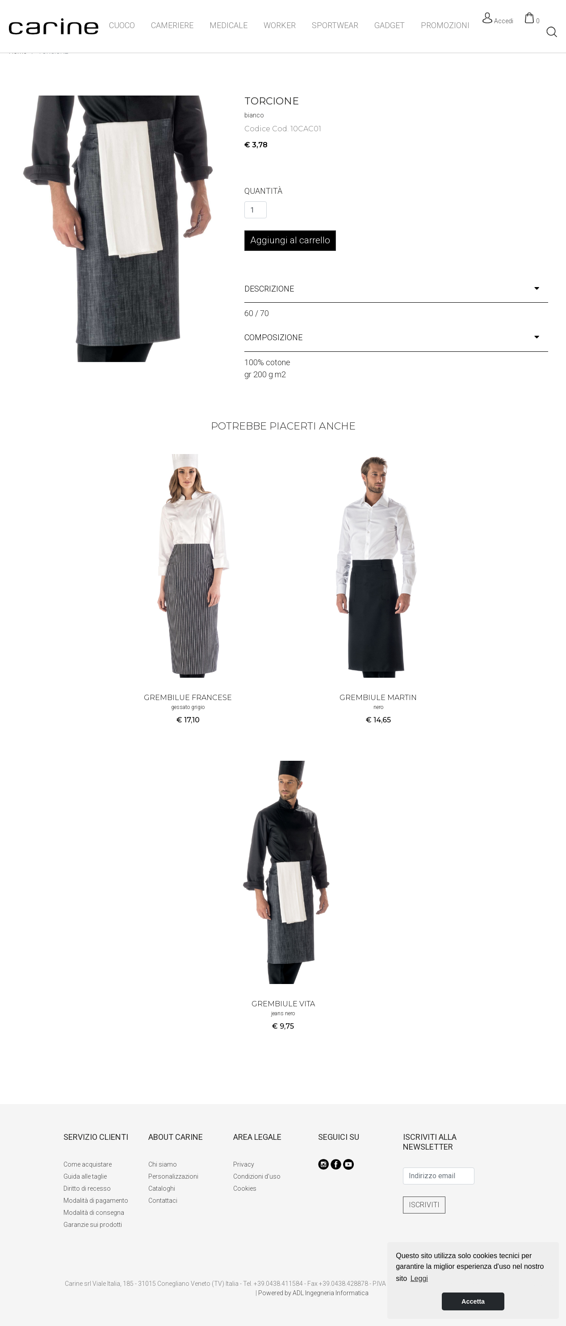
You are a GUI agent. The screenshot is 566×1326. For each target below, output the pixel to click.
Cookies (244, 1188)
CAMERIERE (172, 25)
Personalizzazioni (173, 1176)
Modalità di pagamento (95, 1200)
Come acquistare (87, 1164)
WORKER (280, 25)
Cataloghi (161, 1188)
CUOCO (122, 25)
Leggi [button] (419, 1278)
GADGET (389, 25)
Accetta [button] (473, 1301)
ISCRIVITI (424, 1205)
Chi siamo (162, 1164)
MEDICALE (228, 25)
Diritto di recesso (87, 1188)
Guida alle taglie (85, 1176)
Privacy (243, 1164)
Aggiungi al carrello (290, 240)
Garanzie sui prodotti (92, 1224)
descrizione (391, 288)
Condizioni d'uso (257, 1176)
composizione (391, 337)
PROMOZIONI (445, 25)
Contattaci (162, 1200)
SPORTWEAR (335, 25)
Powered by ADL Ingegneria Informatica (313, 1293)
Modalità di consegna (93, 1212)
